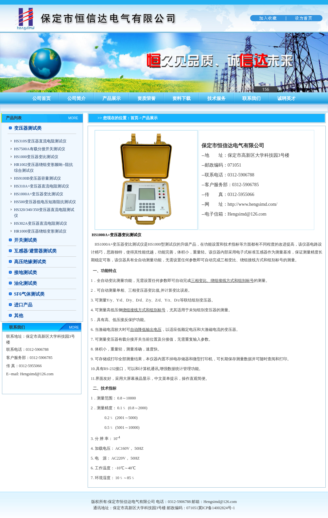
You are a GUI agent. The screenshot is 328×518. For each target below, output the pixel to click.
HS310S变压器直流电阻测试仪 (40, 141)
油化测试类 (25, 283)
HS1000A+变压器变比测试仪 (38, 194)
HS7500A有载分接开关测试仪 (39, 149)
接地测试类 (25, 272)
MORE (73, 118)
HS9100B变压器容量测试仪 (37, 178)
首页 (134, 118)
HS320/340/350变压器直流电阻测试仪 (44, 212)
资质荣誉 (146, 98)
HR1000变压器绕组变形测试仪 (40, 231)
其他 (18, 315)
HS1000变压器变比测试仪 (36, 156)
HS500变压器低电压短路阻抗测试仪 (45, 202)
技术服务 (216, 98)
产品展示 (111, 98)
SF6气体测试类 (29, 294)
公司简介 (76, 98)
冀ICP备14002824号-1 (216, 508)
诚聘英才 (286, 98)
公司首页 (41, 98)
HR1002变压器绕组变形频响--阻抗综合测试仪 (43, 167)
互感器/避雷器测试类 (35, 251)
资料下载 (181, 98)
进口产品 (23, 304)
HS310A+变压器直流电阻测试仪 (41, 186)
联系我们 (251, 98)
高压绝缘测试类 (30, 261)
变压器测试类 (28, 128)
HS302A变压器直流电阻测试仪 (40, 223)
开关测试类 (25, 240)
